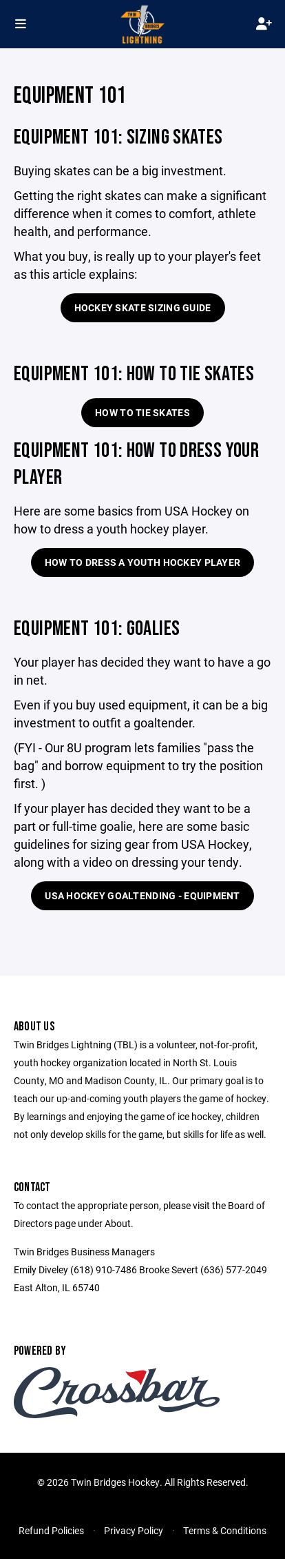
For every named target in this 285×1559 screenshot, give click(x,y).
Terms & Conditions (224, 1530)
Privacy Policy (133, 1530)
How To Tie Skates (142, 412)
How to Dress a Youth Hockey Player (143, 562)
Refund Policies (51, 1530)
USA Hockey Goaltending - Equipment (142, 895)
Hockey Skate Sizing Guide (142, 307)
